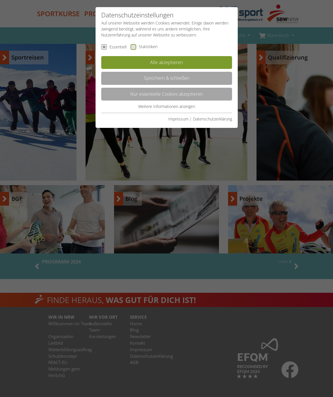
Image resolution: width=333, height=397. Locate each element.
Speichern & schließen (166, 78)
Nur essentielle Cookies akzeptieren (166, 94)
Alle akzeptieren (166, 62)
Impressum (178, 119)
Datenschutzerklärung (212, 119)
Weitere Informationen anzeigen (166, 106)
